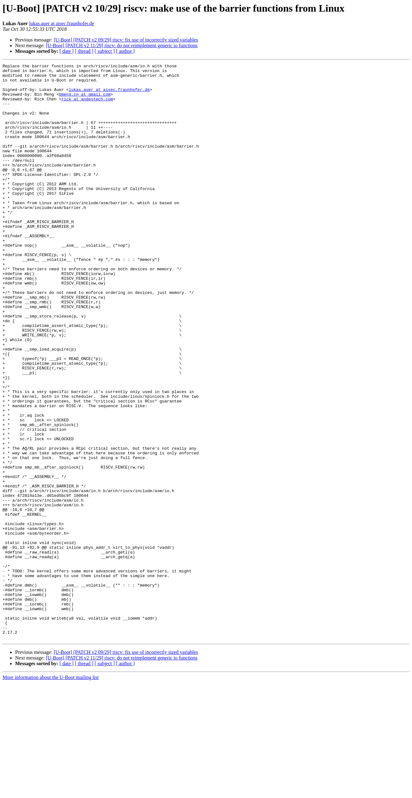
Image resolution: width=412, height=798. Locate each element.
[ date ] (66, 51)
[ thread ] (84, 51)
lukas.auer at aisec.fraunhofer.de (61, 23)
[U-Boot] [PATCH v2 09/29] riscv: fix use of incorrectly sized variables (126, 39)
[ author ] (125, 51)
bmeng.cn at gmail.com (84, 101)
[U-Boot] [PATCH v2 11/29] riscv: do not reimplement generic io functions (122, 45)
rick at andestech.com (87, 106)
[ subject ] (105, 51)
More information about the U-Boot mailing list (51, 792)
